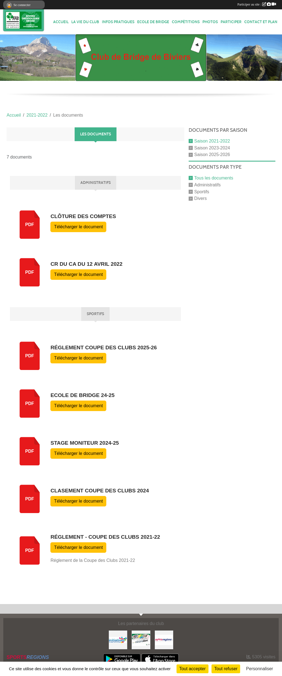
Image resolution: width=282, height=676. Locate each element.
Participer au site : (256, 4)
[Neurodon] (141, 639)
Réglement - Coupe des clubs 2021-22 (105, 537)
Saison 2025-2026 (212, 154)
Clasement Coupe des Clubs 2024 (99, 490)
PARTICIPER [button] (231, 22)
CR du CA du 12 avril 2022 (86, 264)
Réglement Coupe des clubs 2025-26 (103, 347)
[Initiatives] (118, 639)
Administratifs (207, 185)
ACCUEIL (61, 22)
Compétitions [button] (186, 22)
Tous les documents (213, 178)
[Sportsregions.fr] (164, 639)
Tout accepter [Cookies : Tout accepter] (192, 668)
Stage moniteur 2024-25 (84, 443)
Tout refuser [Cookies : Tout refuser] (225, 668)
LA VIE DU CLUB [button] (85, 22)
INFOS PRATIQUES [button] (118, 22)
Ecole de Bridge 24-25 (82, 395)
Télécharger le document (78, 226)
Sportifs (201, 191)
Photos (210, 22)
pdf (29, 224)
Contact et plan (260, 22)
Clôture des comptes (83, 216)
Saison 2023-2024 (212, 147)
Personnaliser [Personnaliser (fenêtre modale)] (259, 668)
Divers (200, 198)
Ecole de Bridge (153, 22)
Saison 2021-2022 (212, 141)
